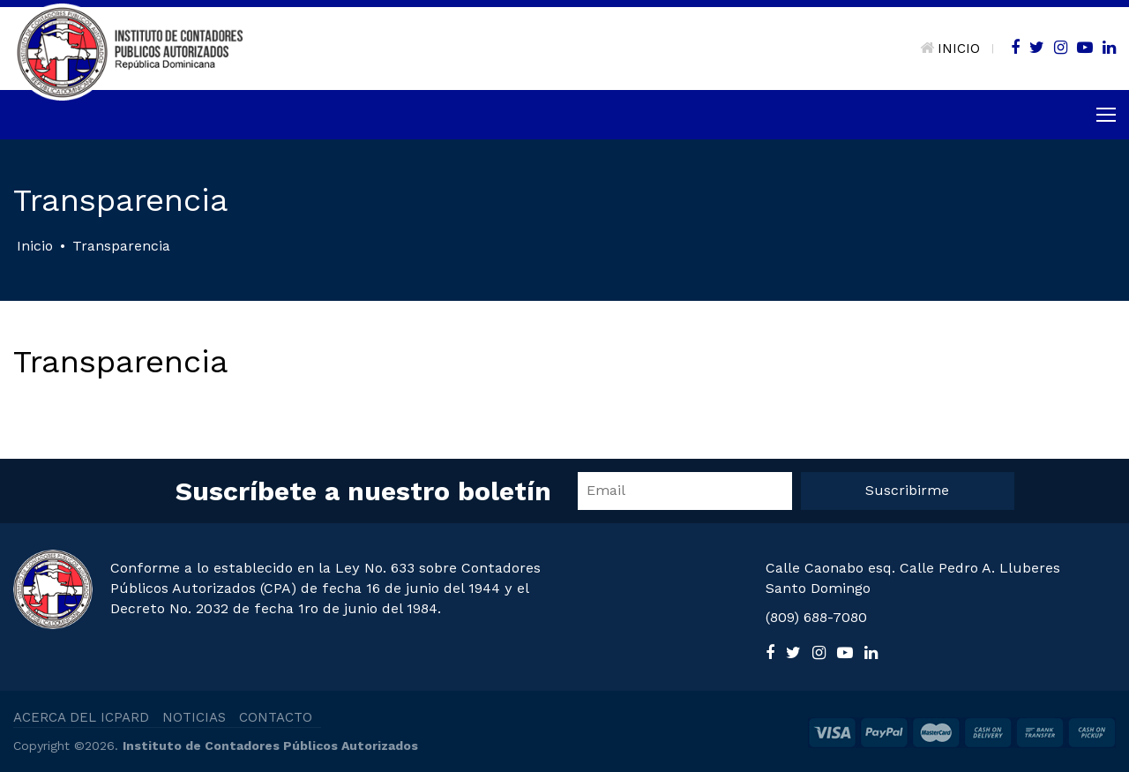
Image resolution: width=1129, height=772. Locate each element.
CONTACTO (275, 717)
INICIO (950, 48)
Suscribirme (907, 490)
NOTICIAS (194, 717)
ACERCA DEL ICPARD (81, 717)
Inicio (35, 245)
